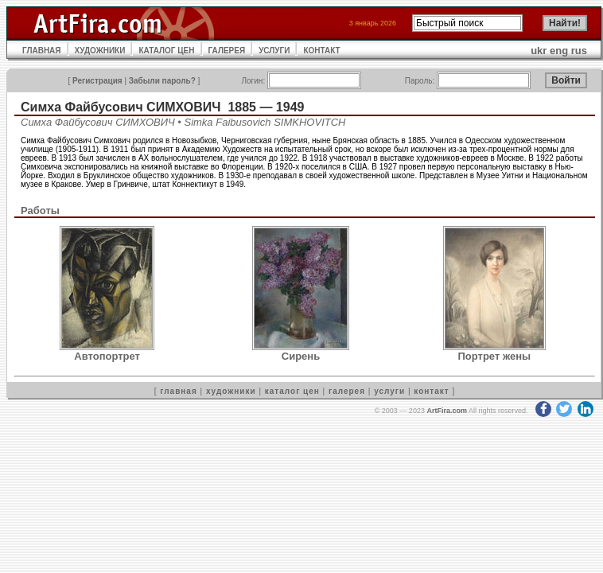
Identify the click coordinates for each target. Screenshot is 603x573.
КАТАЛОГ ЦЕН (166, 50)
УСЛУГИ (274, 50)
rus (579, 51)
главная (178, 391)
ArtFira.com (446, 411)
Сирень (301, 356)
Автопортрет (107, 356)
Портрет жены (494, 356)
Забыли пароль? (162, 80)
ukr (539, 51)
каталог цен (292, 391)
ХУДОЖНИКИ (100, 50)
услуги (389, 391)
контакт (431, 391)
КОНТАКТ (321, 50)
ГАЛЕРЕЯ (227, 50)
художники (231, 391)
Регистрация (97, 80)
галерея (347, 391)
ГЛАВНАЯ (41, 50)
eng (559, 51)
